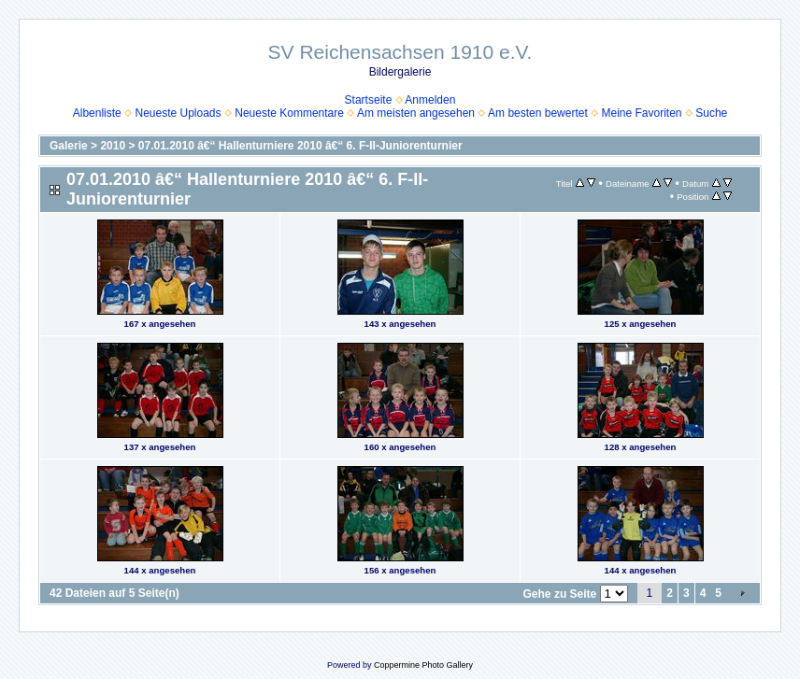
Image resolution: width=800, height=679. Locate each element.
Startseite (369, 99)
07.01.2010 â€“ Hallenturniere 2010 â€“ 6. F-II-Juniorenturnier (300, 145)
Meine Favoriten (641, 113)
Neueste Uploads (178, 113)
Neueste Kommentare (289, 113)
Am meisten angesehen (416, 113)
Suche (711, 113)
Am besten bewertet (538, 113)
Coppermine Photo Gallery (423, 665)
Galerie (69, 145)
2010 (112, 145)
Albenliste (97, 113)
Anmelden (430, 99)
